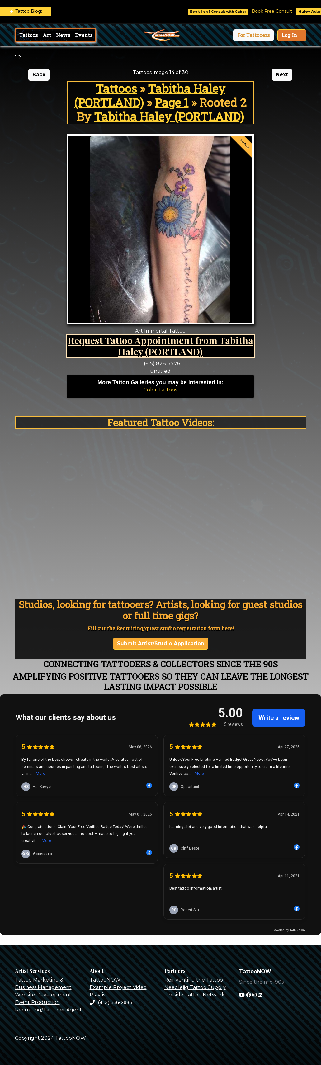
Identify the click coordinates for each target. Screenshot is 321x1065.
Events (83, 35)
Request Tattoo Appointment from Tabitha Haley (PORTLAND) (160, 346)
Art (47, 35)
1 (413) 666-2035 (111, 1002)
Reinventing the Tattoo (193, 980)
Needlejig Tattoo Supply (195, 987)
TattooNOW (105, 980)
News (63, 35)
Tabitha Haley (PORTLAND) (149, 95)
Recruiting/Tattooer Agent (48, 1010)
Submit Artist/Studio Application (160, 643)
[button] (253, 35)
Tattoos (28, 35)
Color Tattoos (160, 390)
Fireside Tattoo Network (194, 995)
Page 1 (171, 102)
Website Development (43, 995)
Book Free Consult (277, 11)
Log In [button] (289, 35)
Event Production (37, 1002)
